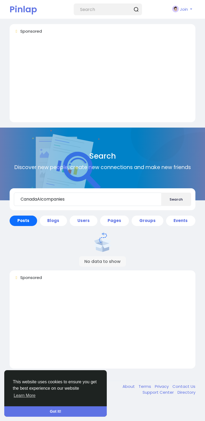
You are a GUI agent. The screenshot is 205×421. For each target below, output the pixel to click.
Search (176, 199)
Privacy (162, 386)
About (129, 386)
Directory (186, 392)
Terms (145, 386)
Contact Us (183, 386)
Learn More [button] (25, 395)
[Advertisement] (102, 80)
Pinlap (23, 9)
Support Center (159, 392)
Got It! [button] (55, 411)
